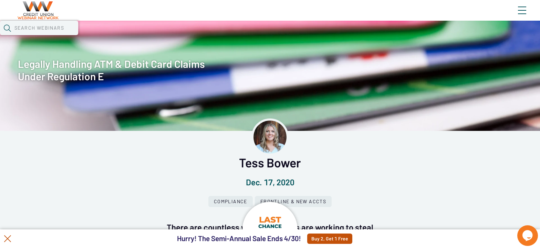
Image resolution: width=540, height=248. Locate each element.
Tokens (200, 36)
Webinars (127, 36)
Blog (424, 16)
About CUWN (466, 16)
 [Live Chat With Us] (521, 230)
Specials (247, 36)
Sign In (514, 16)
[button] (399, 35)
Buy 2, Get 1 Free (346, 238)
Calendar (166, 36)
